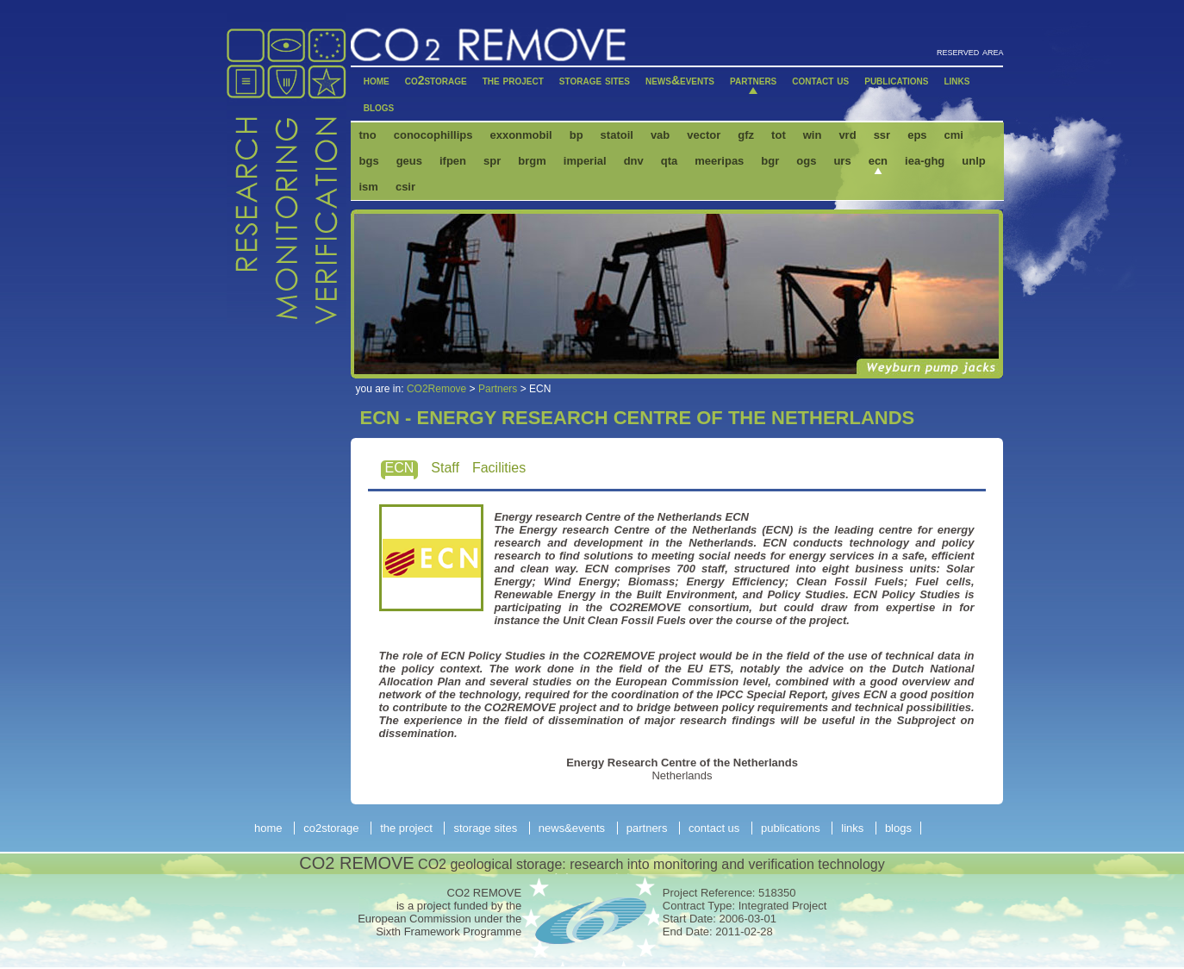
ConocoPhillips (433, 134)
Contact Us (820, 80)
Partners (753, 80)
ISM (368, 186)
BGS (369, 160)
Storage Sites (594, 80)
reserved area (970, 51)
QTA (669, 160)
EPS (916, 134)
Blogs (379, 107)
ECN (878, 160)
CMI (953, 134)
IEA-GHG (924, 160)
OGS (806, 160)
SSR (882, 134)
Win (812, 134)
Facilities (499, 467)
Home (376, 80)
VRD (847, 134)
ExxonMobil (520, 134)
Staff (445, 467)
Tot (778, 134)
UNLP (973, 160)
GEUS (409, 160)
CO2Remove (436, 389)
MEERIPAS (719, 160)
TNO (368, 134)
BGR (770, 160)
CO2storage (436, 80)
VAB (660, 134)
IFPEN (452, 160)
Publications (896, 80)
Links (956, 80)
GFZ (746, 134)
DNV (634, 160)
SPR (492, 160)
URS (842, 160)
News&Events (679, 80)
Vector (703, 134)
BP (576, 134)
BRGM (532, 160)
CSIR (405, 186)
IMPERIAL (585, 160)
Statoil (617, 134)
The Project (513, 80)
